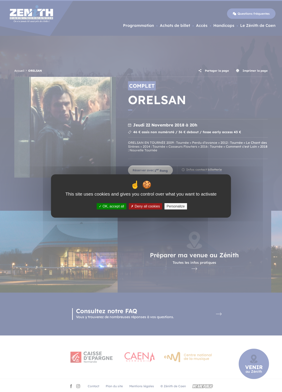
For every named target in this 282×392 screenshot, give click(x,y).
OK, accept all (111, 206)
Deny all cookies (145, 206)
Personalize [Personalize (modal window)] (176, 206)
